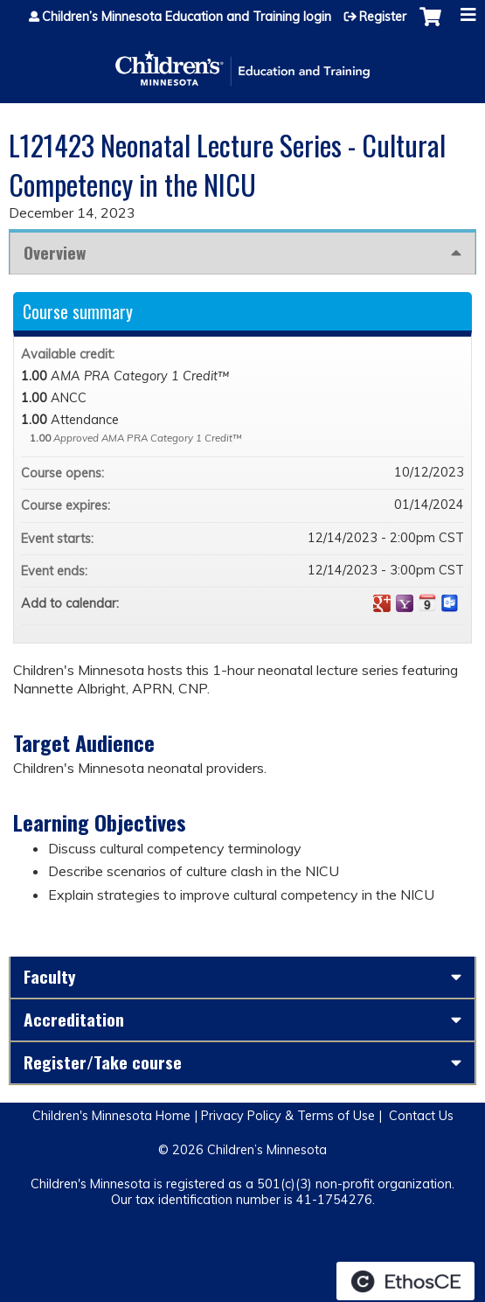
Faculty (50, 976)
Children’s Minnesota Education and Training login (186, 16)
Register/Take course (103, 1062)
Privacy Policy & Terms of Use (288, 1116)
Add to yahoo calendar (404, 603)
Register (382, 16)
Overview (55, 252)
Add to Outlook (450, 603)
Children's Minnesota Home (111, 1116)
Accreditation (74, 1019)
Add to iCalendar (427, 602)
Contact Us (421, 1116)
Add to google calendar (382, 603)
